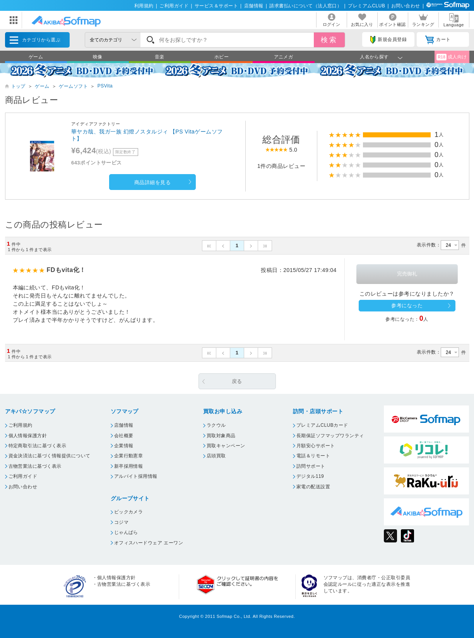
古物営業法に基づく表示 (35, 466)
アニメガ (283, 57)
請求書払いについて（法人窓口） (305, 6)
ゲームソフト (73, 86)
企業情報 (123, 445)
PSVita (105, 86)
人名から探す (374, 57)
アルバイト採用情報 (135, 476)
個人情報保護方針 (28, 435)
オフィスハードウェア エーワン (148, 543)
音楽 (159, 57)
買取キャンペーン (226, 445)
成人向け (451, 57)
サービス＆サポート (216, 6)
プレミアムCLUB (366, 6)
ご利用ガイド (173, 6)
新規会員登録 (388, 40)
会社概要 (123, 435)
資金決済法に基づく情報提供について (50, 455)
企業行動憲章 (128, 455)
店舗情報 (254, 6)
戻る (237, 381)
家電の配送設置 (313, 486)
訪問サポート (310, 466)
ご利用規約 (21, 425)
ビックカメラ (128, 512)
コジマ (121, 522)
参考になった (407, 305)
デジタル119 (310, 476)
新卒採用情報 (128, 466)
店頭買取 (216, 455)
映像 (98, 57)
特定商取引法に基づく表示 (38, 445)
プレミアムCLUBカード (322, 425)
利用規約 (144, 6)
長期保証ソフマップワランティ (330, 435)
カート (437, 40)
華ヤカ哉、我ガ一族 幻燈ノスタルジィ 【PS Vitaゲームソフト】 (147, 135)
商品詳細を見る (152, 182)
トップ (18, 86)
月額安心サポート (315, 445)
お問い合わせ (405, 6)
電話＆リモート (313, 455)
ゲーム (36, 57)
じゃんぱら (126, 532)
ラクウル (216, 425)
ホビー (221, 57)
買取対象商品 (221, 435)
